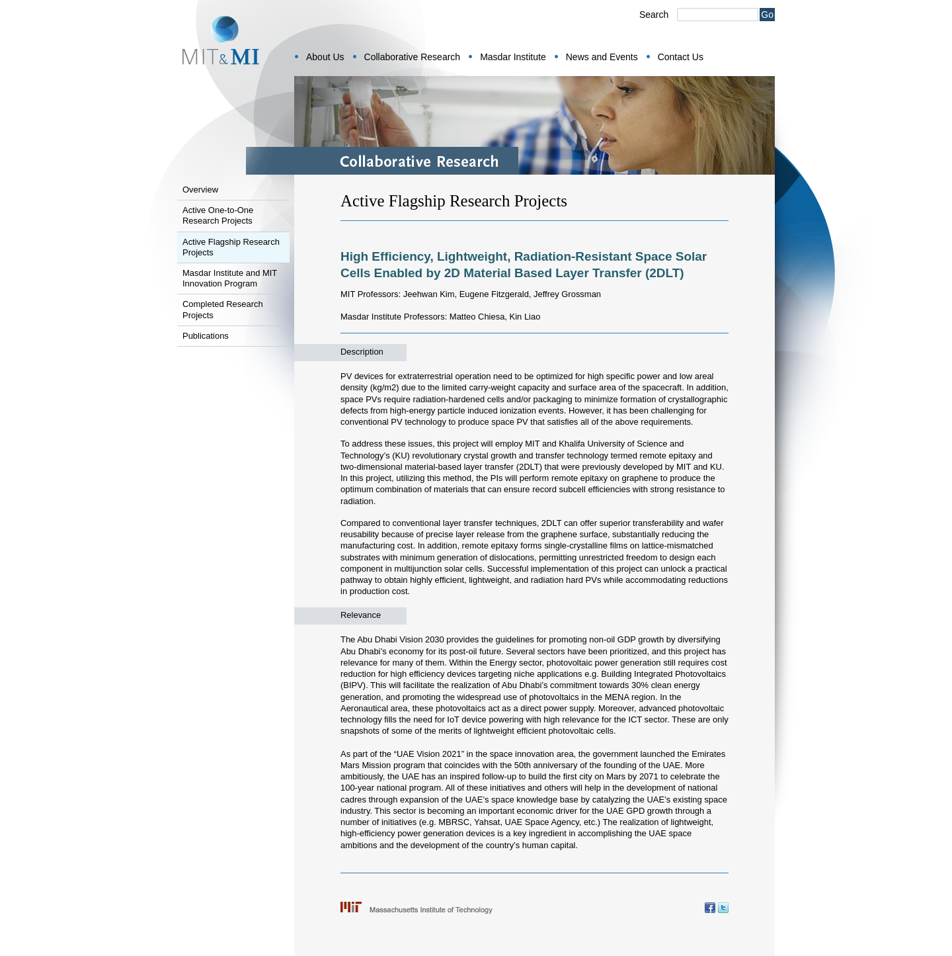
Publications (205, 336)
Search (653, 14)
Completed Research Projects (222, 309)
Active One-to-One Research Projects (217, 215)
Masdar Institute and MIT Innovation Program (229, 278)
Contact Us (680, 57)
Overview (200, 190)
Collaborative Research (412, 57)
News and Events (602, 57)
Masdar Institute (513, 57)
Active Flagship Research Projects (231, 247)
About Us (325, 57)
